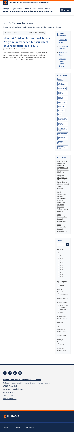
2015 (61, 277)
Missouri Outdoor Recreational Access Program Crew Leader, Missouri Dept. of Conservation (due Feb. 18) (26, 41)
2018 (61, 270)
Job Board (61, 110)
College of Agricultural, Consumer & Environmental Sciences (26, 9)
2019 (61, 267)
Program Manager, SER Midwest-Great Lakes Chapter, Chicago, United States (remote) (63, 182)
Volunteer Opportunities (62, 147)
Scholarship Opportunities (62, 129)
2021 (61, 263)
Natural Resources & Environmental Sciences (28, 11)
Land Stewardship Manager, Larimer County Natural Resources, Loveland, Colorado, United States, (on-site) (62, 201)
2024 (61, 256)
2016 (61, 274)
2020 (61, 265)
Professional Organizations (62, 118)
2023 (61, 258)
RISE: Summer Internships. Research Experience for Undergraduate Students (63, 166)
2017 (61, 272)
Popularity (41, 33)
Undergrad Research (61, 138)
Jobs (59, 114)
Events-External (60, 98)
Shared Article (62, 134)
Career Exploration (61, 83)
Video (60, 143)
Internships (61, 106)
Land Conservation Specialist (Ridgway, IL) (62, 228)
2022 (61, 260)
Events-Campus (60, 92)
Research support (61, 124)
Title (30, 33)
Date (35, 33)
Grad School (62, 102)
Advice (60, 79)
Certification (62, 88)
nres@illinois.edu (9, 398)
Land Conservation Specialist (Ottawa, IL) (62, 218)
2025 (61, 253)
